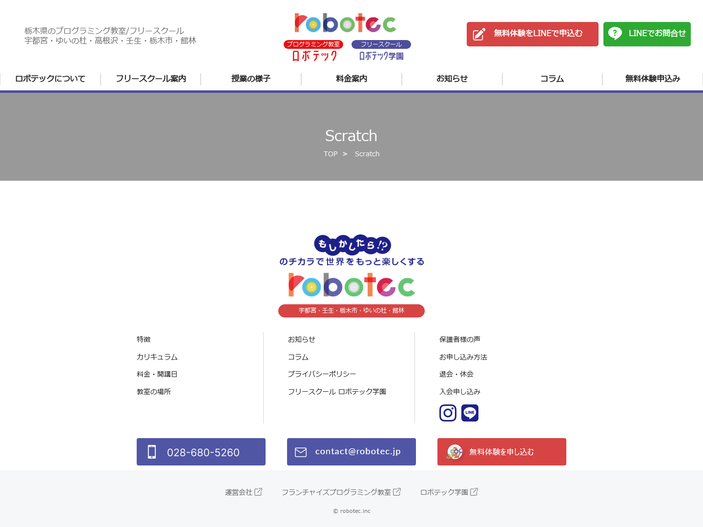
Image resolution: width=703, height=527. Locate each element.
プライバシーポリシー (322, 374)
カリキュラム (157, 357)
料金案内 (351, 79)
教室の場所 (154, 392)
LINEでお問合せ (657, 34)
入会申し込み (459, 392)
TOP (330, 154)
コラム (552, 79)
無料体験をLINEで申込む (538, 34)
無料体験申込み (652, 79)
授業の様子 (250, 79)
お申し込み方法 (463, 357)
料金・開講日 (157, 374)
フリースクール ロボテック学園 (337, 392)
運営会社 (238, 492)
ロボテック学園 (444, 492)
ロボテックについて (50, 79)
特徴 (143, 340)
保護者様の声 (459, 340)
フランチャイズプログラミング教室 (336, 492)
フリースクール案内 (151, 79)
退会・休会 (456, 374)
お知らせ (452, 79)
